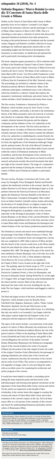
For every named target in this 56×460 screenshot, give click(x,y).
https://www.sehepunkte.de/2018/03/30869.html (35, 450)
